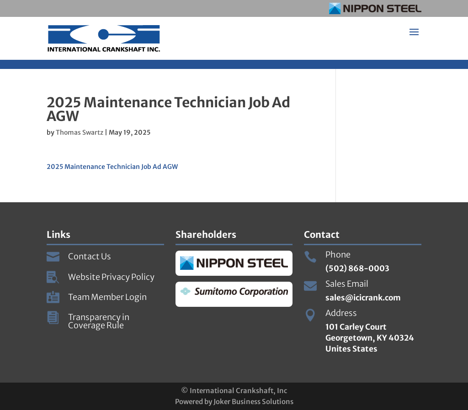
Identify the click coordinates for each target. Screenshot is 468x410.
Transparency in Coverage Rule (98, 321)
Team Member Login (107, 297)
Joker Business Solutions (253, 401)
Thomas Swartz (79, 132)
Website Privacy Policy (111, 277)
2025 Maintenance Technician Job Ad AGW (112, 167)
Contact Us (89, 256)
